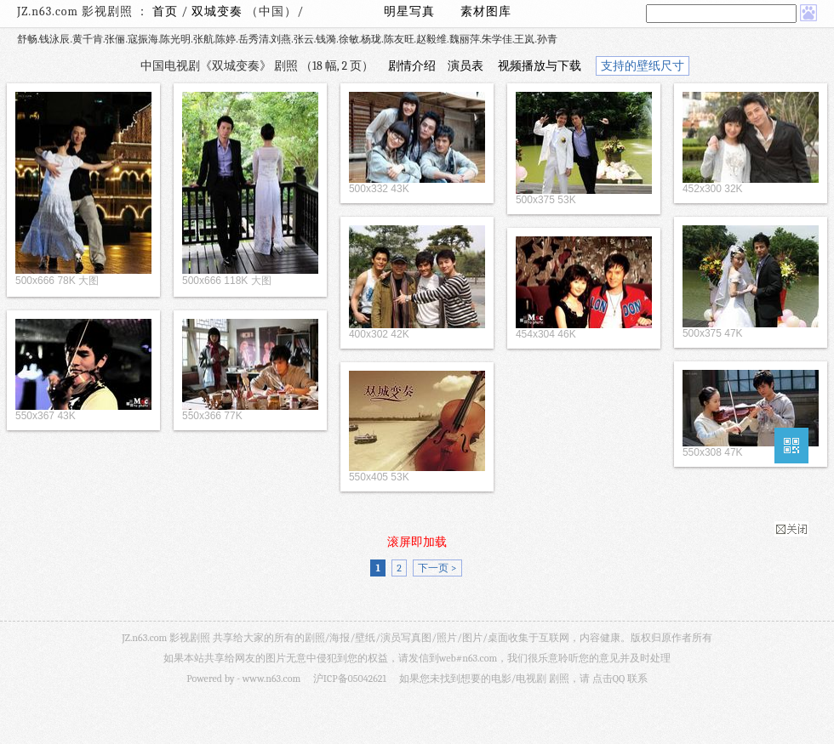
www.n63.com (271, 678)
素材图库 (485, 11)
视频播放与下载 (539, 66)
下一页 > (437, 568)
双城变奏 (218, 11)
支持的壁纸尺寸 (642, 66)
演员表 (465, 66)
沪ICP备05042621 (349, 678)
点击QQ (608, 678)
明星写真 (409, 11)
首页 (165, 11)
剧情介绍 (412, 66)
